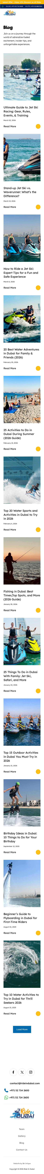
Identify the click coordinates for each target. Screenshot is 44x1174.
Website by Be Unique (22, 1163)
